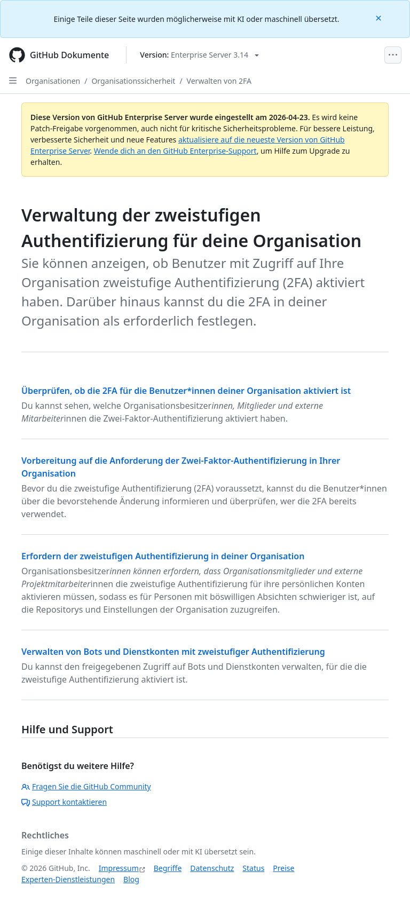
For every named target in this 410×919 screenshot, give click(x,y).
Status (253, 868)
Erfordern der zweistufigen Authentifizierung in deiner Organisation (162, 556)
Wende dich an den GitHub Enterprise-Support (175, 151)
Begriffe (168, 868)
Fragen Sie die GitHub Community (86, 786)
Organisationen (53, 81)
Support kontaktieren (64, 802)
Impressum (119, 868)
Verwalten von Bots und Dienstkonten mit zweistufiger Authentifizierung (173, 651)
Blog (131, 879)
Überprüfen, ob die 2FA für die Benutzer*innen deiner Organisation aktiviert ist (186, 391)
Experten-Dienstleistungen (68, 879)
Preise (283, 868)
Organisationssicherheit (133, 81)
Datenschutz (212, 868)
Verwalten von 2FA (219, 81)
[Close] (379, 17)
